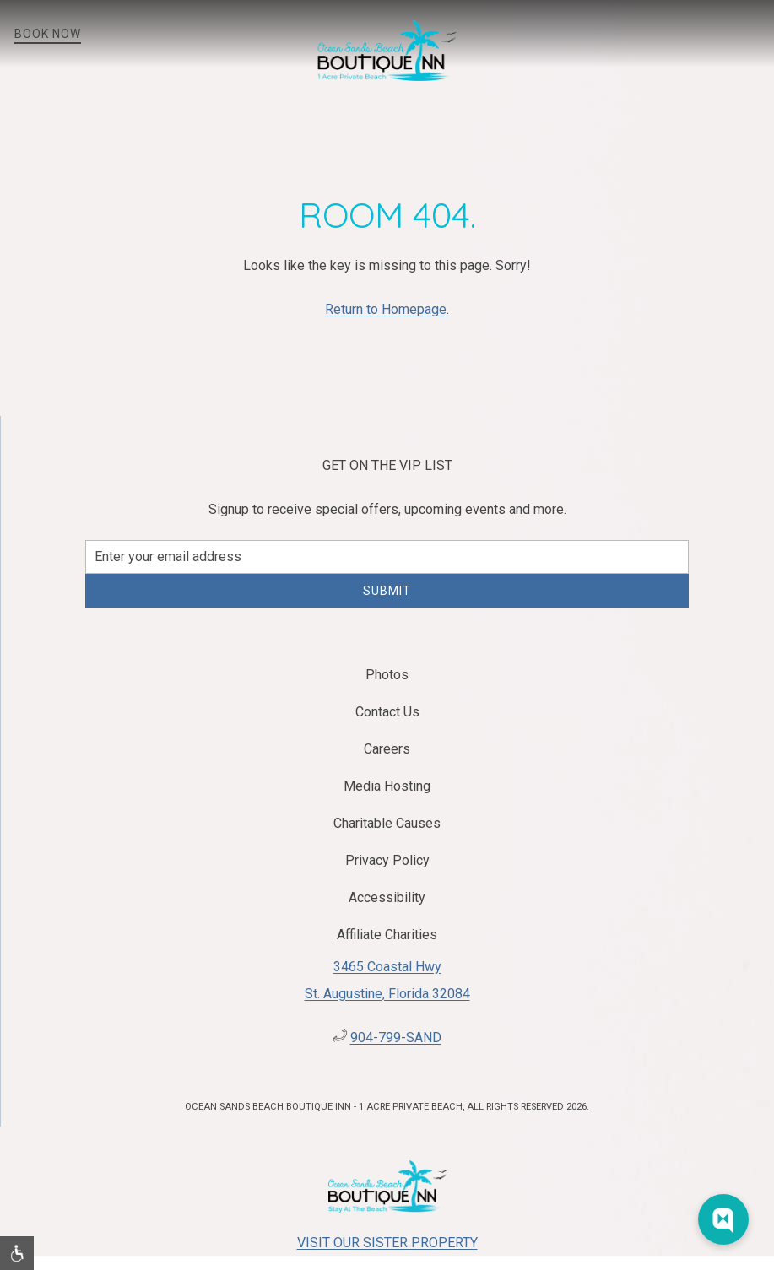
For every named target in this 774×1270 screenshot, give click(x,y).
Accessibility (387, 897)
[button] (761, 34)
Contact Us (387, 712)
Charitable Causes (387, 823)
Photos (387, 675)
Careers (387, 749)
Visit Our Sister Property (387, 1243)
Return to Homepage (386, 309)
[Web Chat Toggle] (723, 1219)
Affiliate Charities (387, 935)
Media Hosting (387, 786)
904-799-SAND (395, 1038)
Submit (387, 590)
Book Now (47, 34)
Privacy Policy (387, 860)
